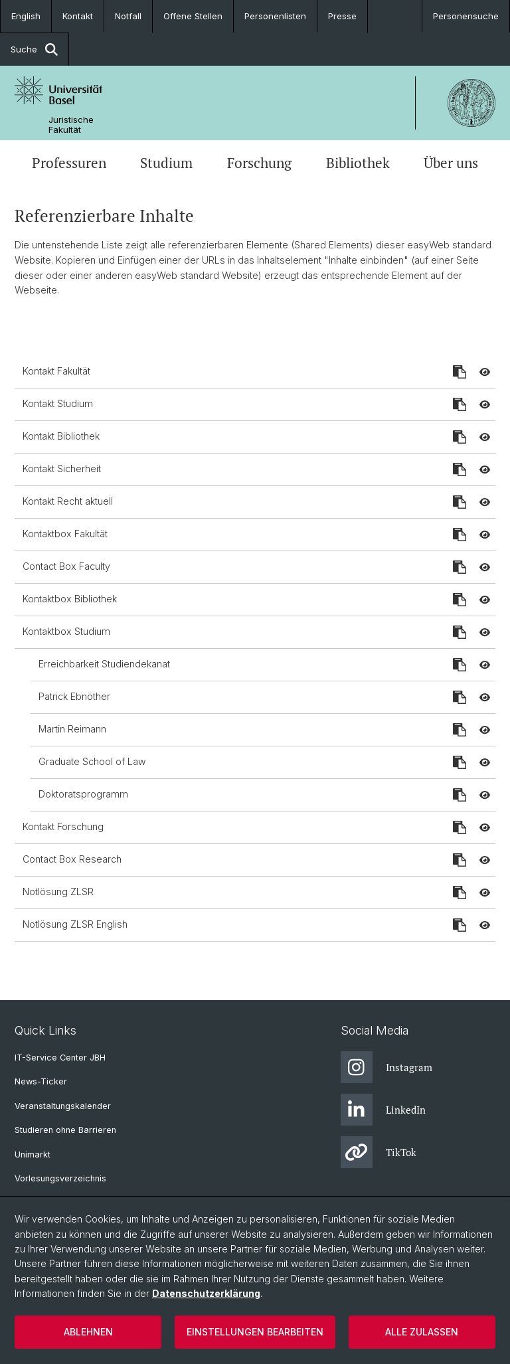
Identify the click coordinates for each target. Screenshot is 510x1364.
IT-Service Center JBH (60, 1058)
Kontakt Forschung (63, 826)
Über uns (451, 163)
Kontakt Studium (58, 403)
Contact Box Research (72, 859)
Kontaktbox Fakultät (65, 533)
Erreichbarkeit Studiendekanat (104, 663)
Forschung (259, 163)
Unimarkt (32, 1154)
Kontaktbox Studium (66, 631)
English (26, 16)
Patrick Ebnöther (74, 696)
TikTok (378, 1152)
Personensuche (466, 16)
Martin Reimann (72, 728)
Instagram (386, 1067)
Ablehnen (88, 1331)
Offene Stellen (192, 16)
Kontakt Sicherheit (62, 468)
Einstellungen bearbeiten (255, 1331)
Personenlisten (275, 16)
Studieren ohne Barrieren (65, 1130)
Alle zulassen (421, 1331)
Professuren (69, 163)
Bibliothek (358, 163)
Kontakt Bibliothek (61, 436)
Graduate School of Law (92, 761)
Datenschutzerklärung (206, 1293)
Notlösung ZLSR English (75, 924)
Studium (166, 163)
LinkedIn (383, 1110)
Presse (342, 16)
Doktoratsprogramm (83, 794)
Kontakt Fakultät (56, 371)
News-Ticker (41, 1081)
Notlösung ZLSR (58, 891)
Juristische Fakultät (71, 125)
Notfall (128, 16)
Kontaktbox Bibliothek (70, 598)
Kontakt (77, 16)
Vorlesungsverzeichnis (60, 1178)
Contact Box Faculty (66, 566)
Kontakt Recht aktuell (68, 501)
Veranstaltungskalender (63, 1106)
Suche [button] (34, 49)
